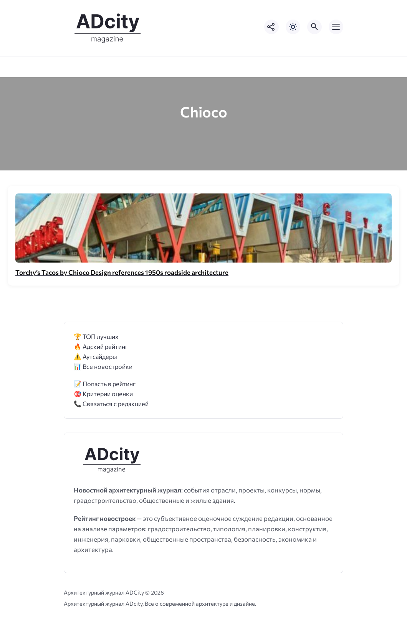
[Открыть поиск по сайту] (314, 27)
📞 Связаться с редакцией (111, 403)
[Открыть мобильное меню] (336, 27)
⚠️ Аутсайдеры (95, 356)
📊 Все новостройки (103, 366)
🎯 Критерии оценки (103, 393)
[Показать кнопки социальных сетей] (271, 27)
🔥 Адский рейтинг (101, 346)
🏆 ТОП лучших (96, 336)
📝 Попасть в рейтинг (105, 383)
